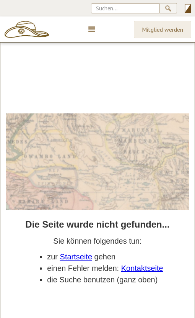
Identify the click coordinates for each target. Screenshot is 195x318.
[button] (92, 29)
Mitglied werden (162, 29)
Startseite (76, 256)
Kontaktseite (142, 268)
